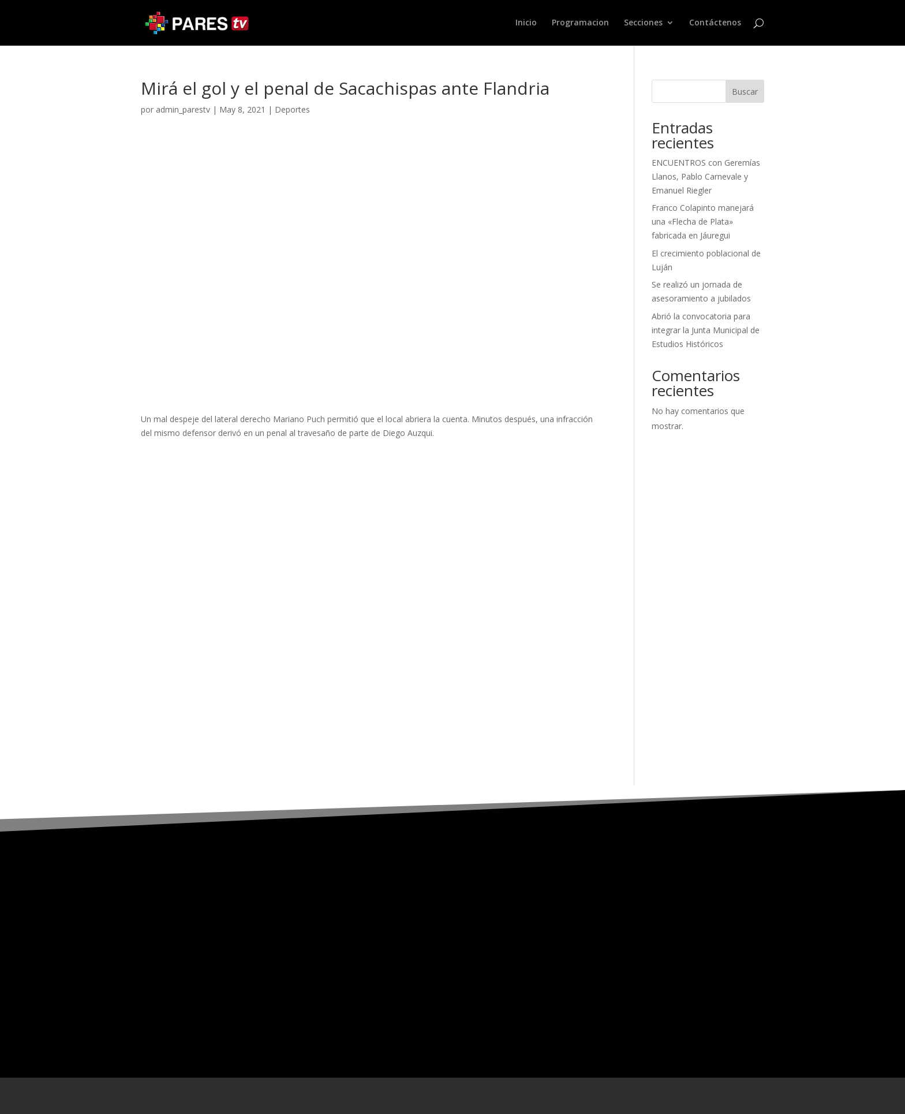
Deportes (292, 109)
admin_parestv (183, 109)
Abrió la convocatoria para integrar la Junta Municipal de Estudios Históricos (706, 330)
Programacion (580, 23)
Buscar (745, 91)
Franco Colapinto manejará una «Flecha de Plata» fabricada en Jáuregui (703, 221)
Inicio (526, 23)
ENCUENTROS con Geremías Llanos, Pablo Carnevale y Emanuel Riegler (706, 176)
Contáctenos (715, 23)
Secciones (643, 23)
